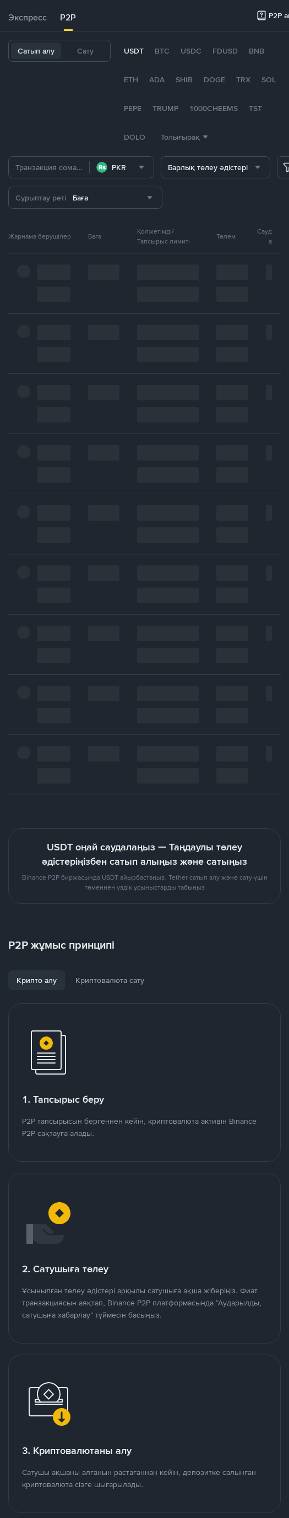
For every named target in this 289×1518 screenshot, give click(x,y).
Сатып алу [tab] (36, 51)
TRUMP (165, 108)
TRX (243, 79)
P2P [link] (68, 17)
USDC (191, 51)
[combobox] (121, 167)
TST (255, 108)
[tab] (27, 17)
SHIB (184, 79)
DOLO (134, 137)
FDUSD (225, 51)
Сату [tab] (85, 51)
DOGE (214, 79)
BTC (162, 51)
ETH (131, 79)
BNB (256, 51)
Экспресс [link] (27, 17)
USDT (134, 51)
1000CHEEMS (213, 108)
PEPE (132, 108)
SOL (268, 79)
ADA (157, 79)
